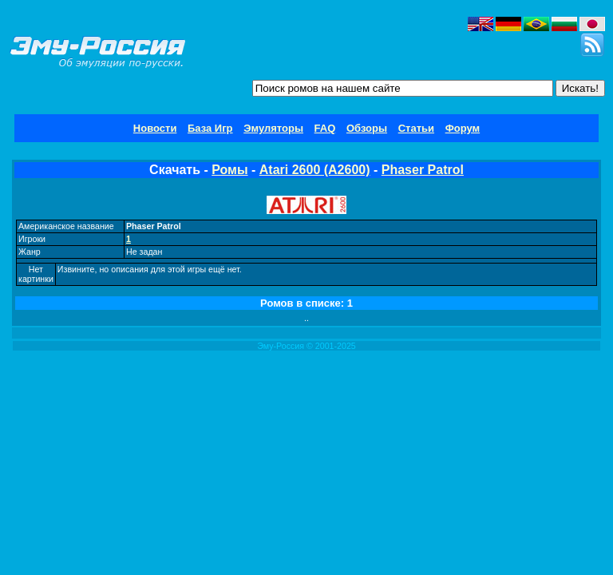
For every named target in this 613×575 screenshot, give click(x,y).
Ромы (229, 169)
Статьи (416, 128)
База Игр (210, 128)
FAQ (325, 128)
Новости (155, 128)
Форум (462, 128)
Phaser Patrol (423, 169)
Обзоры (366, 128)
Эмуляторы (273, 128)
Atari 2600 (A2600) (314, 169)
